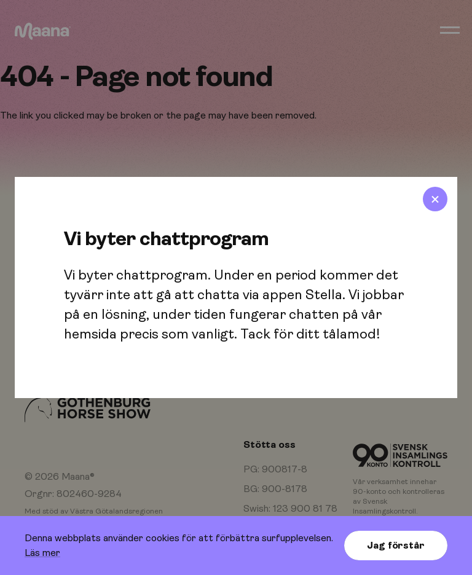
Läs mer (42, 552)
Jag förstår (395, 545)
